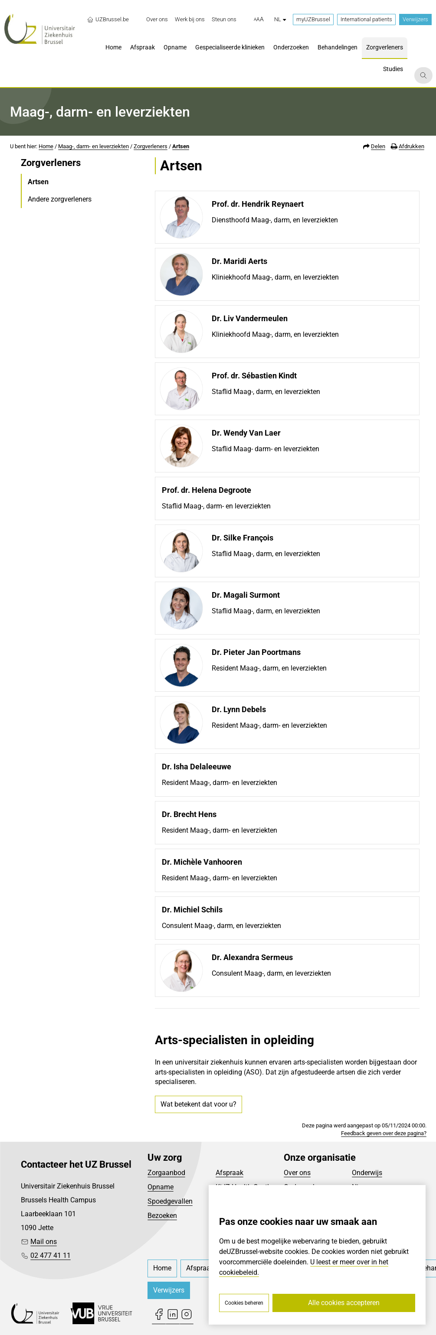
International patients (366, 19)
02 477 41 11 (50, 1255)
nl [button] (280, 19)
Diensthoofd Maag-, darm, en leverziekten (275, 220)
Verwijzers (415, 19)
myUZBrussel (313, 19)
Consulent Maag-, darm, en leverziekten (221, 925)
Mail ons (43, 1241)
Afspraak (229, 1173)
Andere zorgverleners (60, 199)
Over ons (297, 1173)
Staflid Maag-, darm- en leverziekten (216, 506)
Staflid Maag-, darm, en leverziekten (266, 391)
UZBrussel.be (108, 19)
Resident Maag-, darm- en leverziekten (269, 725)
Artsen (180, 146)
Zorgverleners (150, 146)
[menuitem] (157, 19)
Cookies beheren (244, 1303)
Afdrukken (411, 146)
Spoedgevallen (170, 1201)
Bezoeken (162, 1215)
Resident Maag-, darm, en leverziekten (269, 668)
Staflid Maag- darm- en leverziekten (265, 449)
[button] (258, 19)
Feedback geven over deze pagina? (383, 1133)
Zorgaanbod (166, 1173)
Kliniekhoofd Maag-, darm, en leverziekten (275, 277)
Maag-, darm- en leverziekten (93, 146)
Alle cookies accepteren (344, 1303)
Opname (161, 1187)
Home (46, 146)
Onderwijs (367, 1173)
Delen (378, 146)
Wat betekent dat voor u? (198, 1104)
